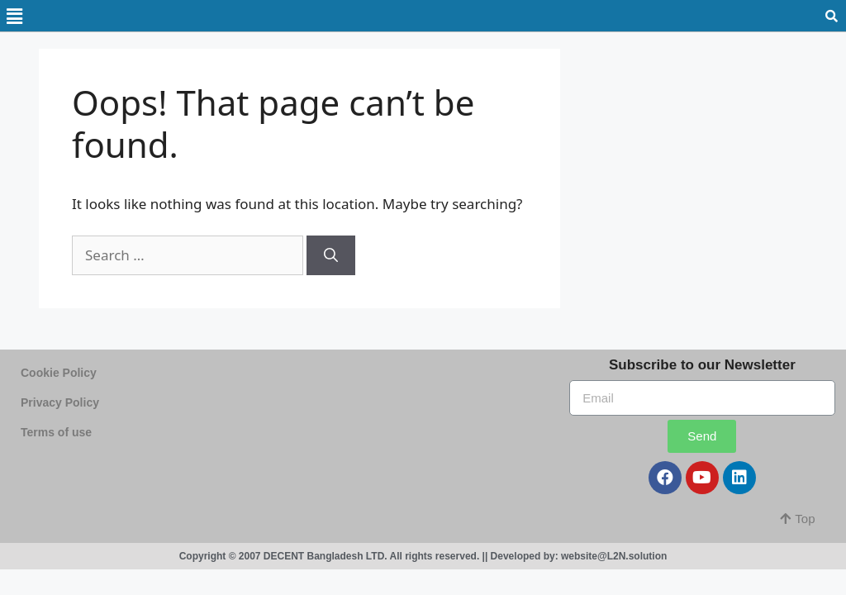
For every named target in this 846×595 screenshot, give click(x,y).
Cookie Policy (59, 372)
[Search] (331, 255)
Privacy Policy (60, 402)
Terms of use (56, 432)
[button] (797, 518)
